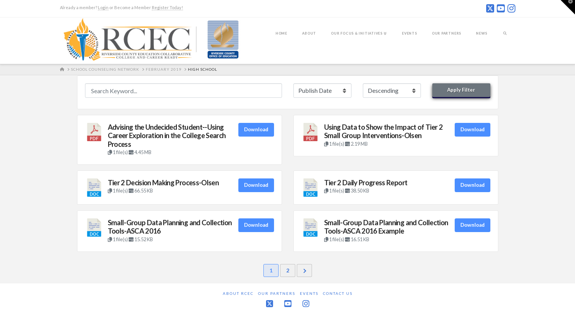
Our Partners (276, 293)
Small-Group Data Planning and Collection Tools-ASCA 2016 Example (386, 226)
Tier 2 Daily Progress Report (366, 182)
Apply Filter (461, 90)
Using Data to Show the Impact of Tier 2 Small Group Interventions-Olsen (383, 131)
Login (103, 7)
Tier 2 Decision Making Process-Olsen (163, 182)
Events (309, 293)
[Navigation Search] (505, 38)
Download (256, 129)
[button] (568, 7)
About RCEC (238, 293)
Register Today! (167, 7)
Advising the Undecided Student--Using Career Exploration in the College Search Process (167, 135)
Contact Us (338, 293)
